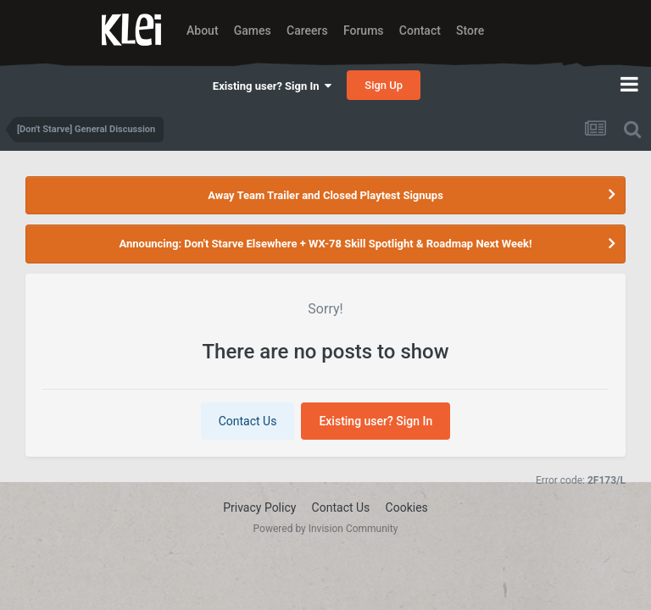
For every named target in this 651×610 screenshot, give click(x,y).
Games (252, 30)
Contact (420, 30)
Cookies (407, 507)
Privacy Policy (259, 507)
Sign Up (383, 85)
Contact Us (248, 421)
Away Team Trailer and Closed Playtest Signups (325, 195)
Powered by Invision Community (325, 529)
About (202, 30)
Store (470, 30)
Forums (363, 30)
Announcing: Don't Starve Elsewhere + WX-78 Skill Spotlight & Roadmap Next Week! (325, 243)
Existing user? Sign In (272, 86)
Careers (307, 30)
